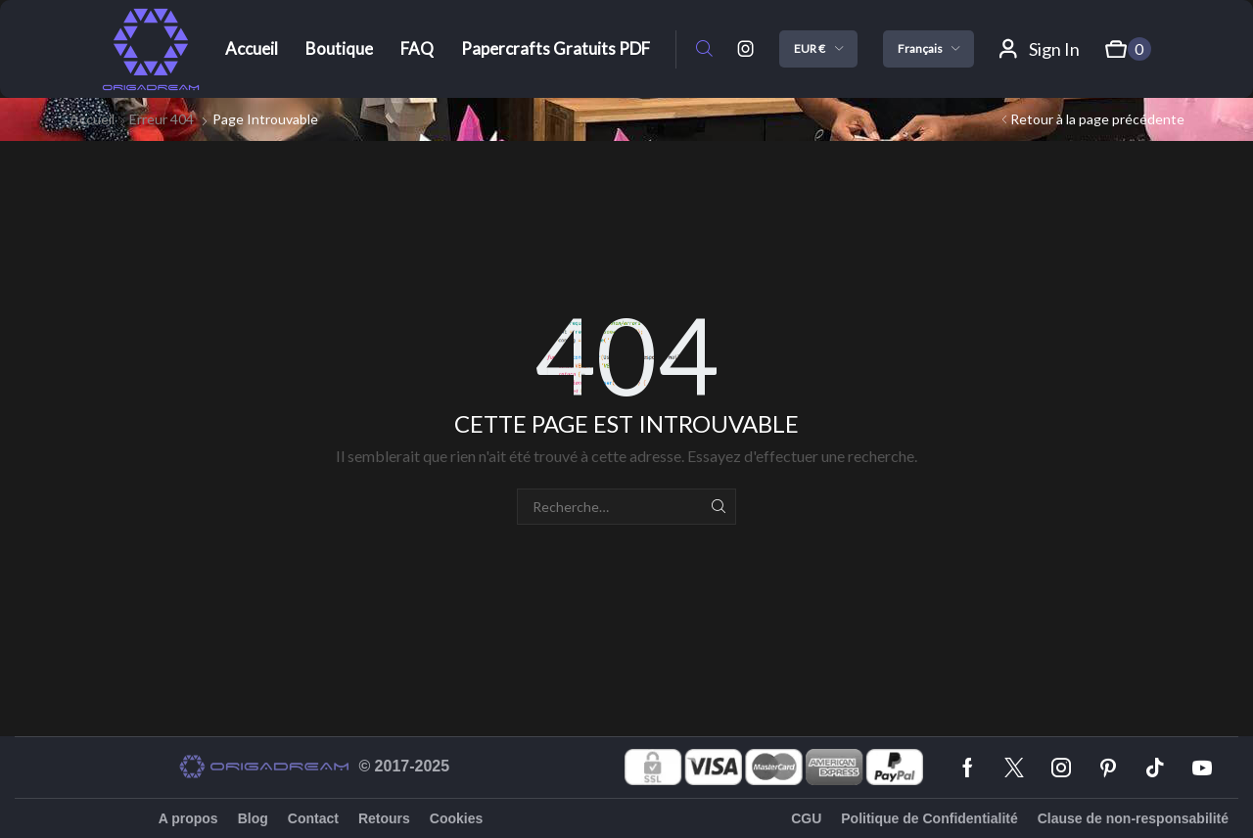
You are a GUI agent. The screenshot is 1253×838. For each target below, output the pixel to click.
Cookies (456, 818)
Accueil (92, 119)
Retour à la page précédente (1097, 119)
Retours (384, 818)
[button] (704, 49)
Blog (253, 818)
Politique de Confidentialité (929, 818)
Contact (313, 818)
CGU (806, 818)
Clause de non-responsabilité (1133, 818)
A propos (188, 818)
